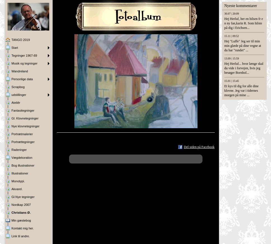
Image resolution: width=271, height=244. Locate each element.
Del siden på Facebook (199, 147)
